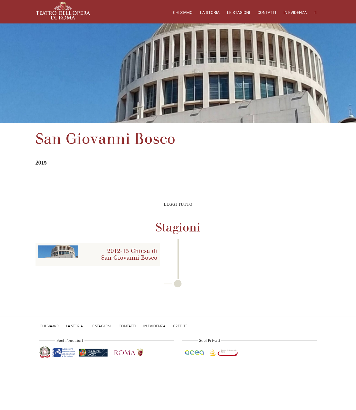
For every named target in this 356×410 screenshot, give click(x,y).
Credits (180, 326)
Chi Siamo (182, 12)
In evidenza (295, 12)
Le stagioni (238, 12)
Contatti (267, 12)
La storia (210, 12)
